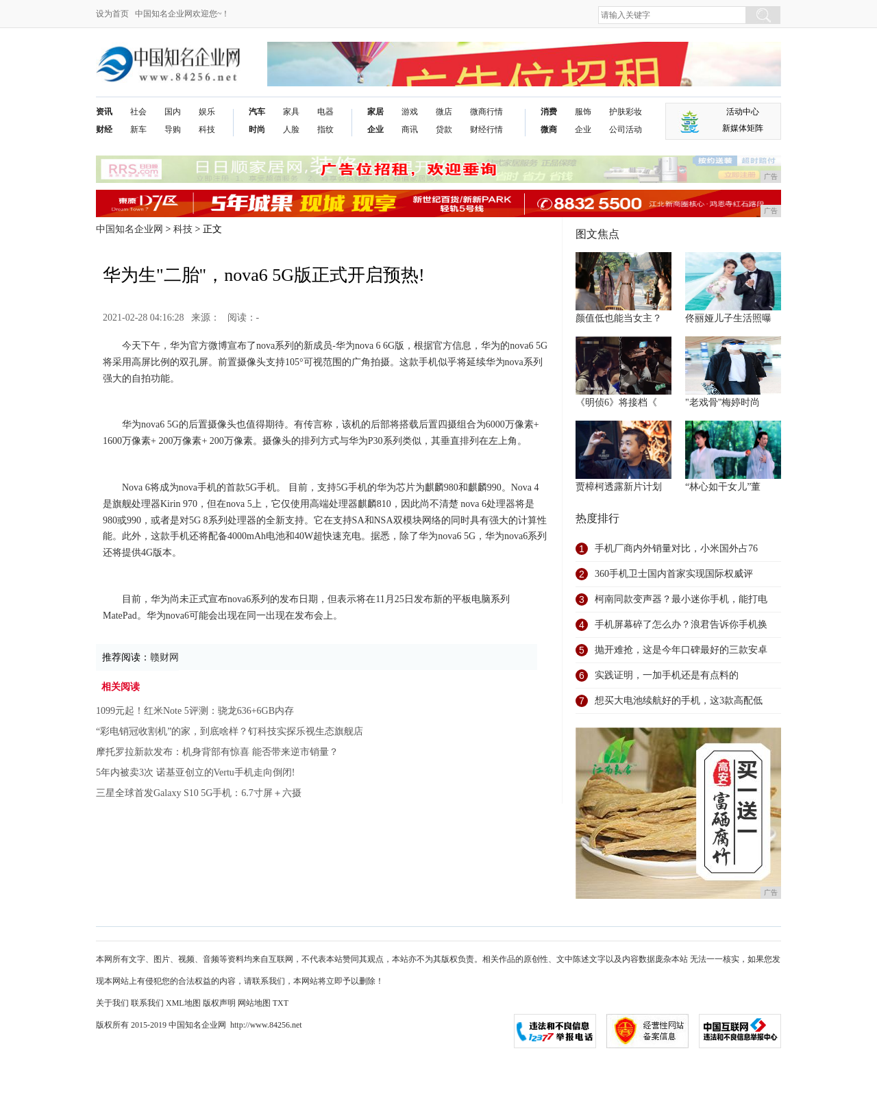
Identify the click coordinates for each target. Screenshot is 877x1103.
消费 (549, 111)
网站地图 (254, 1003)
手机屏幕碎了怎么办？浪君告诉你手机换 (681, 624)
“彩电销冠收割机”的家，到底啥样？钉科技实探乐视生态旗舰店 (229, 731)
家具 (291, 111)
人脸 (291, 129)
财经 (104, 129)
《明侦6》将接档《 (616, 402)
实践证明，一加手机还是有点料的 (667, 675)
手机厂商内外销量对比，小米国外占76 (676, 548)
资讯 (104, 111)
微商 (549, 129)
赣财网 (164, 657)
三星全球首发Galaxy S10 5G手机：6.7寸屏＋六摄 (198, 793)
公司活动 (625, 129)
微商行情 (486, 111)
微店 (444, 111)
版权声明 (219, 1003)
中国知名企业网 (129, 229)
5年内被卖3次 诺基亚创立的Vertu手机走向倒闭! (195, 772)
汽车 (257, 111)
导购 (172, 129)
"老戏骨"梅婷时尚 (722, 402)
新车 (138, 129)
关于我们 (112, 1003)
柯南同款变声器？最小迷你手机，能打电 (681, 599)
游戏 (410, 111)
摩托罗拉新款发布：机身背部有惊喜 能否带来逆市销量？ (217, 752)
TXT (280, 1003)
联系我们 (147, 1003)
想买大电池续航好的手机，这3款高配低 (679, 700)
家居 (375, 111)
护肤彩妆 (625, 111)
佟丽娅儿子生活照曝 (728, 318)
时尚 (257, 129)
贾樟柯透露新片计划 (619, 487)
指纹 (325, 129)
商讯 (410, 129)
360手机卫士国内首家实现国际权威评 (674, 574)
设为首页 (112, 13)
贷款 (444, 129)
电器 (325, 111)
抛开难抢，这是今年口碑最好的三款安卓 (681, 650)
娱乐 (207, 111)
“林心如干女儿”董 (723, 487)
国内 (172, 111)
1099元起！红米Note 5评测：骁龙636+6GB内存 (195, 711)
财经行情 (486, 129)
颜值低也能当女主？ (619, 318)
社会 (138, 111)
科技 (207, 129)
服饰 (583, 111)
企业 (375, 129)
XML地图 (183, 1003)
